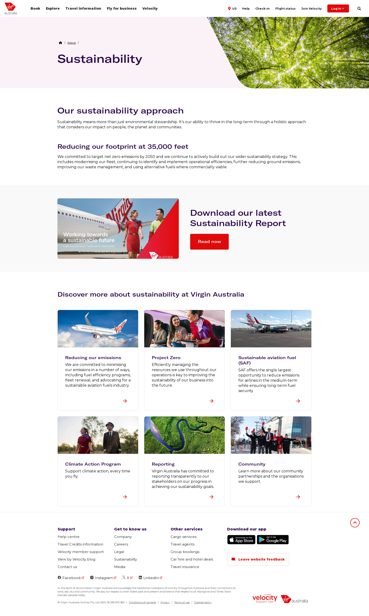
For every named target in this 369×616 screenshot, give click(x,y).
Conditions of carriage (142, 602)
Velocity (150, 8)
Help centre (69, 536)
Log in (338, 8)
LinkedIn (149, 578)
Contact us (67, 567)
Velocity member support (81, 551)
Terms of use (182, 602)
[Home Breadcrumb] (60, 43)
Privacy (165, 602)
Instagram (101, 578)
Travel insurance (185, 567)
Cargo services (184, 536)
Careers (121, 544)
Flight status (285, 8)
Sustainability (99, 58)
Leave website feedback (258, 559)
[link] (71, 43)
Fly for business (122, 8)
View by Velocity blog (76, 559)
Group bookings (185, 551)
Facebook (69, 578)
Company (123, 536)
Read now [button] (209, 241)
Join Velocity (311, 8)
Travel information (83, 8)
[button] (232, 8)
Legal (119, 551)
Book (35, 8)
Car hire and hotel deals (192, 559)
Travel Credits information (80, 544)
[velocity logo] (265, 599)
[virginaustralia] (294, 599)
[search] (359, 8)
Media (119, 567)
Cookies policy (203, 602)
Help (246, 8)
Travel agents (182, 544)
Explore (53, 8)
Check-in (262, 8)
